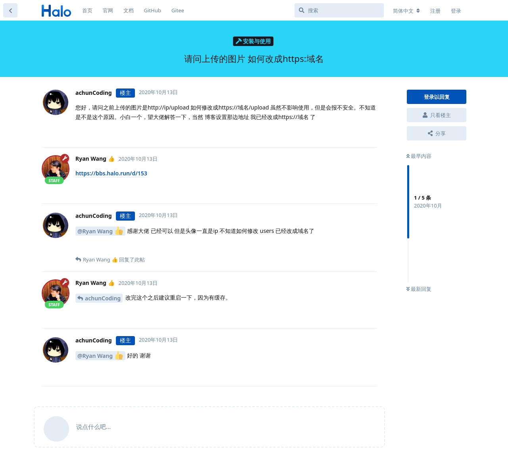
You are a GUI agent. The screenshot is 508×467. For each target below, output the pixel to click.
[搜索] (339, 10)
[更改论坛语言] (406, 11)
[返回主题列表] (10, 10)
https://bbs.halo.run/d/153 (111, 173)
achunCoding (103, 298)
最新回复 (418, 288)
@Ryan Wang (100, 231)
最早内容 (418, 156)
